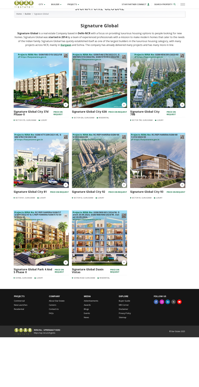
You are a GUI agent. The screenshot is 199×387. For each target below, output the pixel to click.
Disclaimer (123, 359)
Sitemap (122, 367)
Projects (74, 4)
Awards (87, 355)
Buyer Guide (124, 350)
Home (19, 63)
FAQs (51, 363)
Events (87, 363)
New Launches (20, 355)
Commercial (19, 350)
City (42, 4)
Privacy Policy (125, 363)
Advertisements (91, 350)
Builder (57, 4)
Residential (19, 359)
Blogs (86, 359)
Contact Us (54, 359)
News (86, 367)
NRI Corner (124, 355)
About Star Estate (57, 350)
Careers (52, 355)
